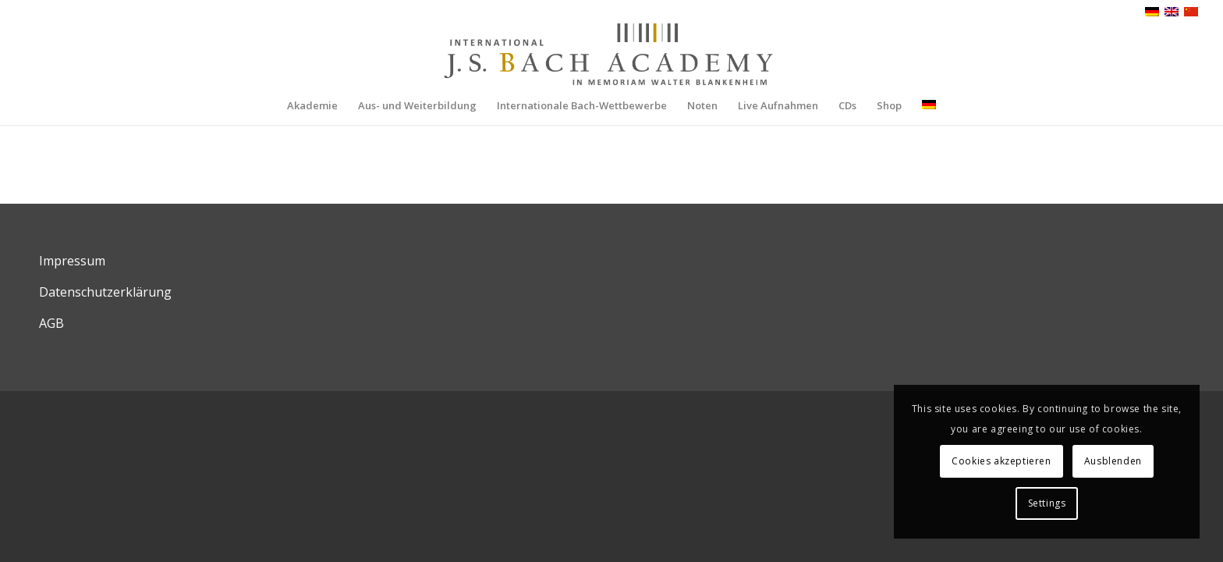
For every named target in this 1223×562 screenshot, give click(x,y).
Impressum (72, 260)
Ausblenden (1113, 461)
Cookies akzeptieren (1001, 461)
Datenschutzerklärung (105, 292)
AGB (51, 323)
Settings (1047, 503)
